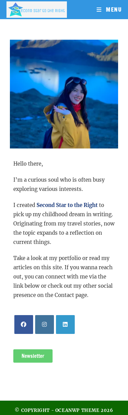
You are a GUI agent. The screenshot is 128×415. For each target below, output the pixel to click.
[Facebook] (23, 324)
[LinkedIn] (65, 324)
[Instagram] (44, 324)
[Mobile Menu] (109, 9)
